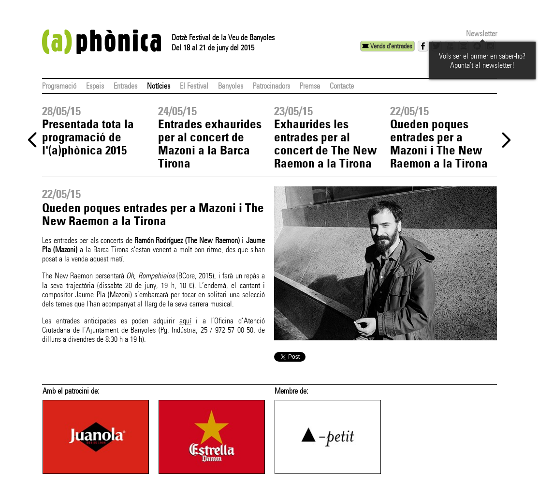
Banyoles (230, 86)
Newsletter (481, 33)
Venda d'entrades (391, 46)
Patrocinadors (271, 86)
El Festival (194, 86)
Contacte (342, 86)
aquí (185, 320)
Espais (95, 86)
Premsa (310, 86)
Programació (59, 86)
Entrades (125, 86)
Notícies (158, 86)
